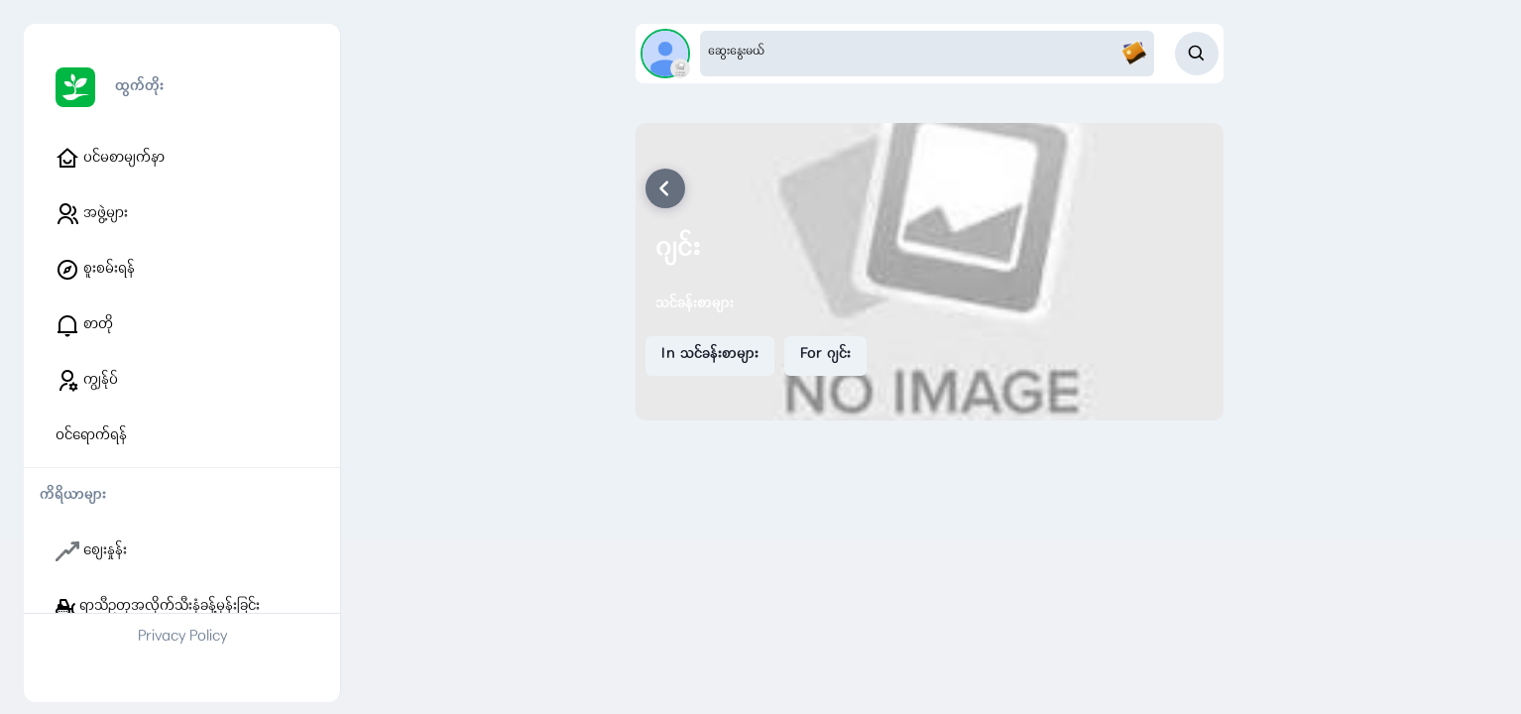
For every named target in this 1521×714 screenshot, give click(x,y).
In (710, 355)
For (825, 355)
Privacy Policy (182, 638)
